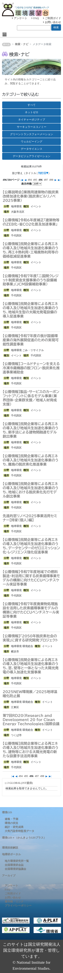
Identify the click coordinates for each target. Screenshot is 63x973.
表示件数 (26, 183)
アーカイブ (8, 875)
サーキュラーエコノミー (31, 126)
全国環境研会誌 (14, 865)
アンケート (19, 18)
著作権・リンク (14, 901)
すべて (32, 104)
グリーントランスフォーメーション (31, 134)
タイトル (30, 173)
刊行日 (42, 173)
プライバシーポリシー (18, 905)
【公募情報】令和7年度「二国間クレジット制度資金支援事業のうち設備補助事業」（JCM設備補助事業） (31, 280)
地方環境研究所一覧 (17, 861)
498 (51, 179)
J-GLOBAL (20, 782)
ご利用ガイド (52, 18)
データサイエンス (31, 148)
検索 (56, 27)
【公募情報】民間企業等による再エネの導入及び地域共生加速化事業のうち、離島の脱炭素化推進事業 (30, 460)
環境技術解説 (10, 847)
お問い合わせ (52, 22)
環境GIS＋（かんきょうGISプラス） (24, 837)
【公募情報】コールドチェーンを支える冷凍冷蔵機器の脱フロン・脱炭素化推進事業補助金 (31, 368)
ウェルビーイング (31, 141)
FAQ (35, 18)
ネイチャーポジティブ (31, 119)
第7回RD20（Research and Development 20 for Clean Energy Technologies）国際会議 (31, 719)
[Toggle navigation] (4, 34)
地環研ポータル (11, 854)
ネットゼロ (31, 112)
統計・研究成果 (14, 827)
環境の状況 (11, 823)
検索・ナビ (21, 44)
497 (46, 179)
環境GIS (7, 812)
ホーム (6, 44)
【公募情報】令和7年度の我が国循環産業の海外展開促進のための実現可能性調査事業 (31, 340)
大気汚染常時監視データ (19, 831)
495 (35, 179)
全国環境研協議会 (15, 869)
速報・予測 (11, 819)
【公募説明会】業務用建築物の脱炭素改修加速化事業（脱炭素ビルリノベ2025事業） (31, 196)
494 (30, 179)
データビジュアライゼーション (31, 156)
